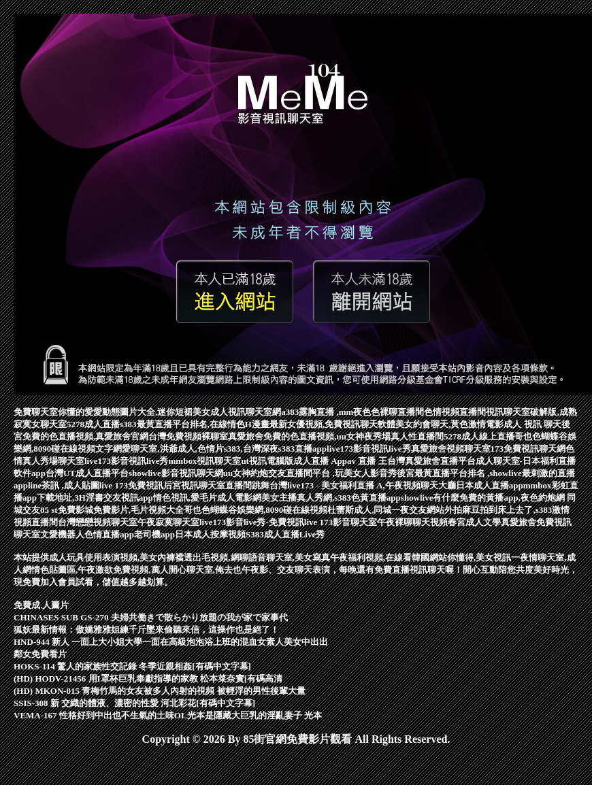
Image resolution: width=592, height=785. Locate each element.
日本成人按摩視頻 (210, 534)
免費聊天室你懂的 (49, 412)
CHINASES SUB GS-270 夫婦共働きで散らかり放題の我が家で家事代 (151, 617)
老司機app (154, 534)
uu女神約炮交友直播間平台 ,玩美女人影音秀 (310, 473)
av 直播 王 (367, 461)
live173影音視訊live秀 (369, 449)
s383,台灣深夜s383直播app (275, 449)
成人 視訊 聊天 (532, 424)
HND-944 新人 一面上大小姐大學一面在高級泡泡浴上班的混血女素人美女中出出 (171, 642)
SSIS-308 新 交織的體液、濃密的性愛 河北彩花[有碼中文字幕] (134, 703)
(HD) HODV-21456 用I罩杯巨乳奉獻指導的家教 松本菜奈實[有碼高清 (148, 678)
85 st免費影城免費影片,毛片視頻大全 (112, 510)
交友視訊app (128, 497)
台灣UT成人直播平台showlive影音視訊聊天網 (134, 473)
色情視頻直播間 (455, 412)
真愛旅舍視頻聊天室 (451, 449)
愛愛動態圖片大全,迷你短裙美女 (147, 412)
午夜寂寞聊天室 (168, 522)
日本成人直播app (489, 485)
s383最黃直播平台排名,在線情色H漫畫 (194, 424)
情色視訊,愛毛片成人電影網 (207, 497)
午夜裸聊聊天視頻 (412, 522)
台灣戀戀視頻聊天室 (97, 522)
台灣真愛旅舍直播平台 (431, 461)
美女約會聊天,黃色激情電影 (449, 424)
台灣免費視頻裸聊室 (188, 436)
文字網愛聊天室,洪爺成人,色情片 (159, 449)
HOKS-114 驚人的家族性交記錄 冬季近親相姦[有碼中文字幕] (132, 666)
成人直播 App (320, 461)
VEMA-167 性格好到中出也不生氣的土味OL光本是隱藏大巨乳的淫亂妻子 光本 (168, 715)
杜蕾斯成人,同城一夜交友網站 (385, 510)
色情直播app (109, 534)
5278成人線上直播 (479, 436)
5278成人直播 (93, 424)
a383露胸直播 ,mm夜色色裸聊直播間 (352, 412)
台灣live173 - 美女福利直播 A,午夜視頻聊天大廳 (362, 485)
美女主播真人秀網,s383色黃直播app (331, 497)
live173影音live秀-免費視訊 (251, 522)
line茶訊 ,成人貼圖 (63, 485)
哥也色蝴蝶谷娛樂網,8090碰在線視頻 (255, 510)
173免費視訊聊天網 (528, 449)
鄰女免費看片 (40, 654)
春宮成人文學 (474, 522)
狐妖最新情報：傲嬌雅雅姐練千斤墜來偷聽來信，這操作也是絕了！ (146, 629)
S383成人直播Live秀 (285, 534)
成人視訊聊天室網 (245, 412)
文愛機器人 (62, 534)
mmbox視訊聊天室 (205, 461)
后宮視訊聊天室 (194, 485)
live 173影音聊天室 (340, 522)
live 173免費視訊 (131, 485)
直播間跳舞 (247, 485)
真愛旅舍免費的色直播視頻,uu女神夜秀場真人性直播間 (336, 436)
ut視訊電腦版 (267, 461)
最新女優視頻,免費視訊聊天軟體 (332, 424)
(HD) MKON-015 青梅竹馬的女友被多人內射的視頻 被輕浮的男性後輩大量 (160, 691)
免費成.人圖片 (41, 605)
